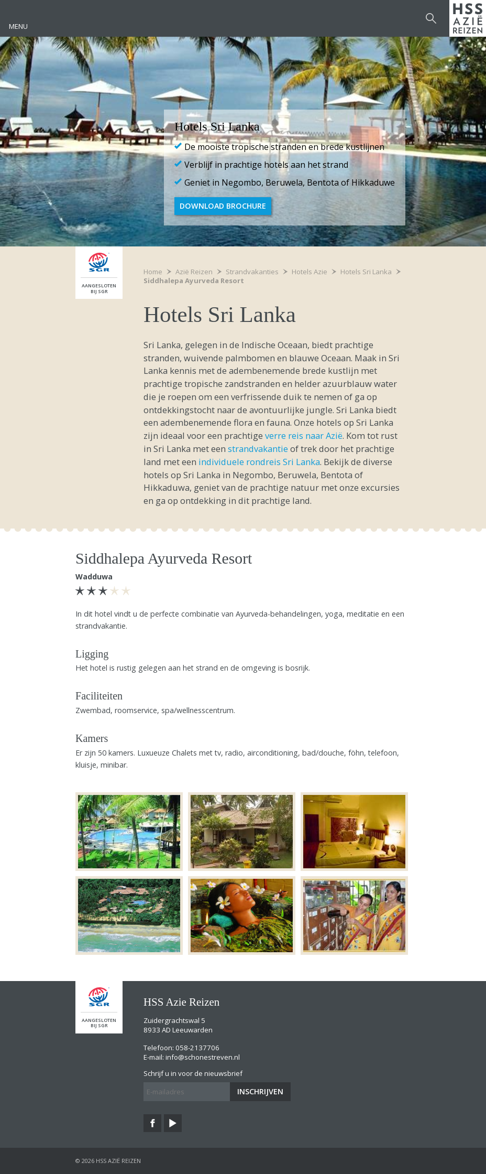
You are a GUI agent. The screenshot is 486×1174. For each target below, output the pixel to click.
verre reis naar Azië (304, 435)
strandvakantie (258, 449)
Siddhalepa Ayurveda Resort (193, 280)
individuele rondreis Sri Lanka (258, 462)
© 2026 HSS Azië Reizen (108, 1161)
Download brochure (223, 206)
